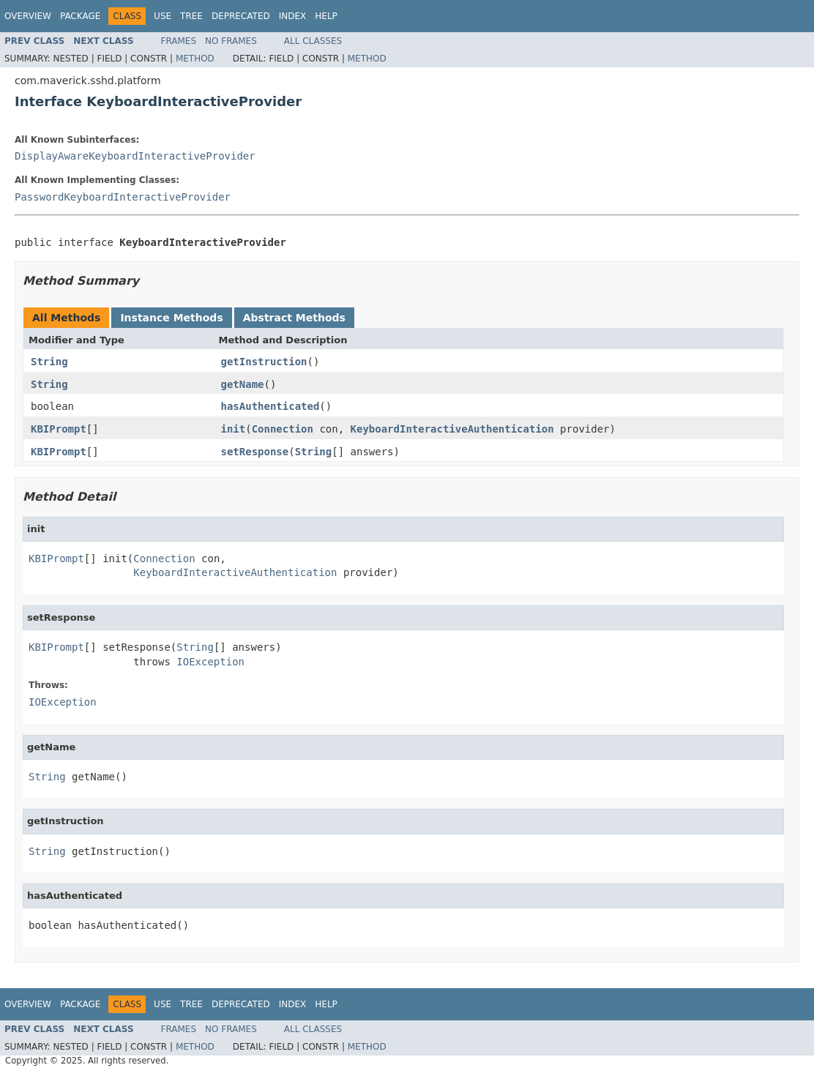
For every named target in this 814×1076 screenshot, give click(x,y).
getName (242, 384)
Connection (282, 429)
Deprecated (241, 16)
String (49, 361)
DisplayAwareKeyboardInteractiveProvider (135, 156)
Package (80, 16)
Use (162, 16)
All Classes (313, 41)
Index (293, 16)
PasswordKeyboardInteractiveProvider (123, 197)
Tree (191, 16)
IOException (210, 662)
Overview (27, 16)
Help (326, 16)
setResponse (255, 451)
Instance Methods (171, 318)
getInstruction (264, 361)
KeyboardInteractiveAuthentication (452, 429)
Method (195, 58)
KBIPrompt (58, 429)
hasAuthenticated (270, 406)
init (233, 429)
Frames (179, 41)
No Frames (231, 41)
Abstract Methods (294, 318)
